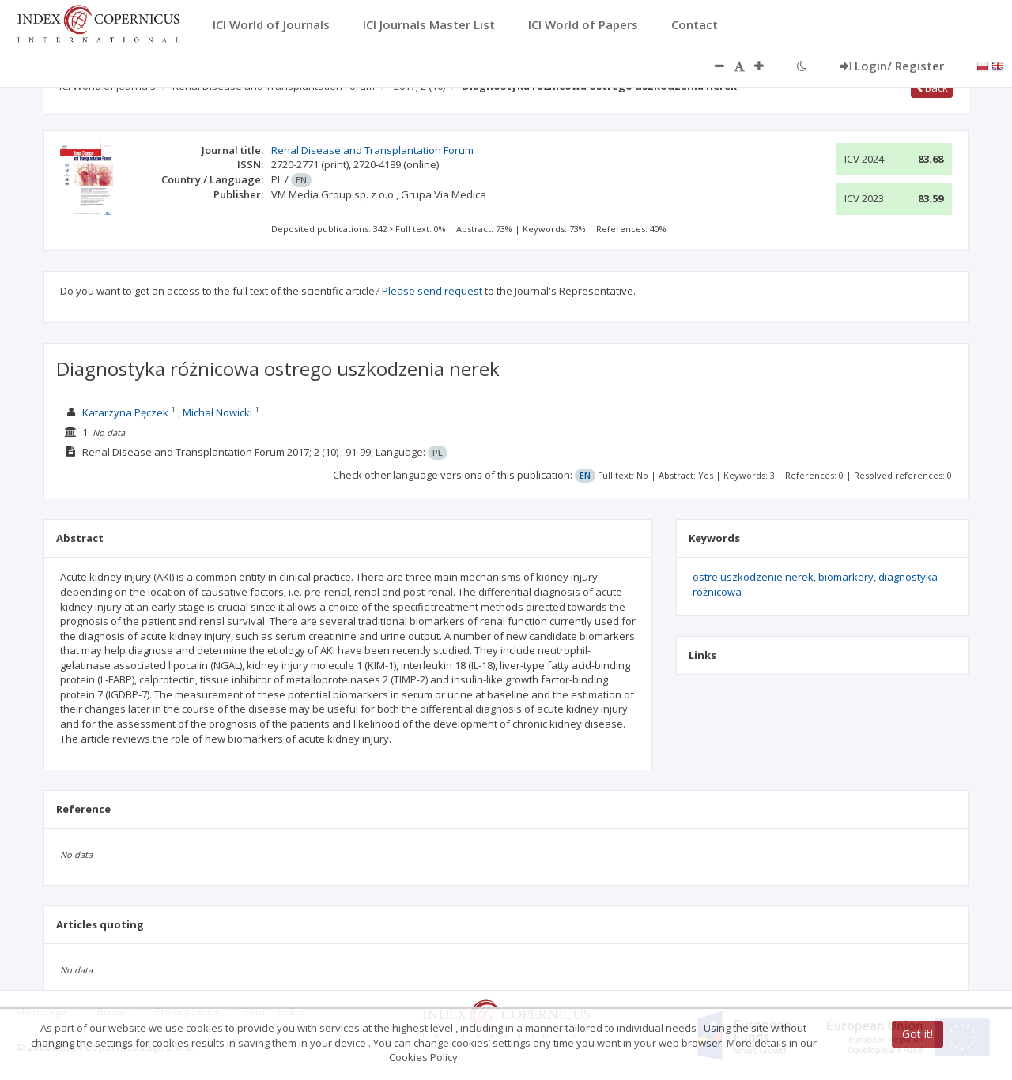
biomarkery (846, 577)
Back (932, 88)
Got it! (917, 1033)
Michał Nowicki (217, 412)
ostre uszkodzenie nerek (753, 577)
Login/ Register (892, 65)
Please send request (432, 291)
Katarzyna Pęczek (125, 412)
